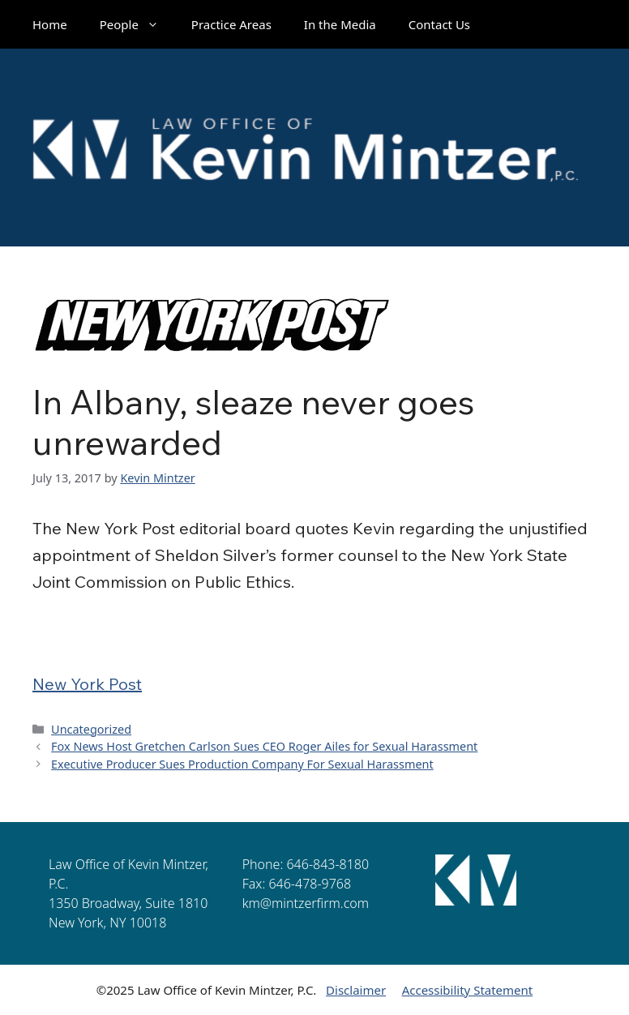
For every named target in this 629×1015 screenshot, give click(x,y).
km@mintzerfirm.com (305, 903)
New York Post (87, 684)
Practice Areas (231, 24)
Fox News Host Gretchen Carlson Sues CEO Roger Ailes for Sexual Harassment (264, 746)
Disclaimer (356, 990)
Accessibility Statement (467, 990)
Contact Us (439, 24)
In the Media (340, 24)
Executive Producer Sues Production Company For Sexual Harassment (242, 764)
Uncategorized (91, 729)
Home (49, 24)
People (137, 24)
